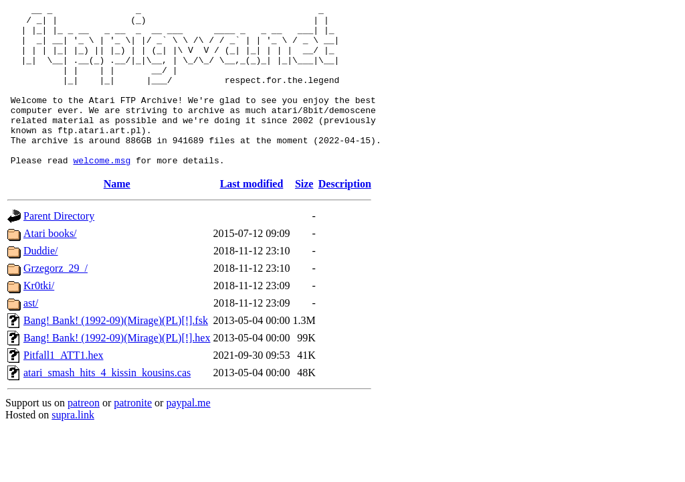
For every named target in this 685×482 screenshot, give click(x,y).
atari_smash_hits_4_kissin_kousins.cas (107, 404)
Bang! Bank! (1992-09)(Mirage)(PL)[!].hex (116, 370)
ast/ (30, 335)
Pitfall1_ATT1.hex (63, 387)
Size (304, 216)
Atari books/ (50, 265)
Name (117, 216)
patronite (133, 434)
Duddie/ (40, 283)
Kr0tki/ (38, 317)
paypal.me (188, 434)
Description (344, 216)
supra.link (73, 447)
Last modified (252, 216)
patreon (84, 434)
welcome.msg (101, 192)
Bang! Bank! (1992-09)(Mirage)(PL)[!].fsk (115, 352)
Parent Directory (58, 248)
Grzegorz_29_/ (55, 300)
